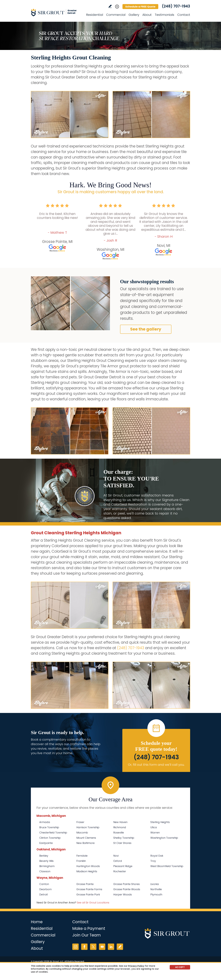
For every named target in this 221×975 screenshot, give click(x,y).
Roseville (118, 832)
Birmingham (47, 866)
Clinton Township (50, 838)
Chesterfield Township (53, 832)
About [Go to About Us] (147, 15)
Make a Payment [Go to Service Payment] (88, 928)
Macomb (82, 832)
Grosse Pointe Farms (89, 889)
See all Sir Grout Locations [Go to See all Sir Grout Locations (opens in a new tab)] (93, 902)
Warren (155, 832)
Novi (116, 855)
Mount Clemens (86, 838)
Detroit (43, 894)
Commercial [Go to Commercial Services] (115, 15)
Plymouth (156, 894)
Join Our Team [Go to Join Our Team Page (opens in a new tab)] (86, 935)
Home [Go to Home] (37, 922)
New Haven (120, 822)
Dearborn (45, 889)
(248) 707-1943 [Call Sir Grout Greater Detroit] (176, 6)
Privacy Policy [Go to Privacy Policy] (136, 966)
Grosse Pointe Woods (126, 889)
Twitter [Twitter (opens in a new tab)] (93, 947)
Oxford (117, 861)
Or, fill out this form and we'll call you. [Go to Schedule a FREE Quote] (156, 764)
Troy (153, 861)
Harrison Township (87, 827)
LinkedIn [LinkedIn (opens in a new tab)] (111, 947)
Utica (153, 827)
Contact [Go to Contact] (183, 15)
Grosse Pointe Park (88, 894)
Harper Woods (122, 894)
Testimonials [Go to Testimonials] (164, 15)
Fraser (80, 822)
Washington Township (164, 838)
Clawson (44, 871)
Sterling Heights (160, 822)
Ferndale (82, 855)
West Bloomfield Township (166, 866)
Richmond (119, 827)
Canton (44, 884)
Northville (156, 889)
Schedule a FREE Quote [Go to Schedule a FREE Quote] (140, 6)
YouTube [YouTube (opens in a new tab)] (102, 947)
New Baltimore (85, 843)
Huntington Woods (88, 866)
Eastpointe (46, 843)
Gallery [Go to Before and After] (134, 15)
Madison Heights (86, 871)
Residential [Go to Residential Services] (94, 15)
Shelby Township (123, 838)
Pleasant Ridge (122, 866)
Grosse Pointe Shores (126, 884)
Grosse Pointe (85, 884)
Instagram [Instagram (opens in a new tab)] (75, 947)
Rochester (119, 871)
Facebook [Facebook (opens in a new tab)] (84, 947)
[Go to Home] (56, 12)
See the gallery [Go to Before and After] (145, 329)
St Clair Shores (122, 843)
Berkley (43, 855)
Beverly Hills (46, 861)
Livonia (154, 884)
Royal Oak (156, 855)
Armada (44, 822)
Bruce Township (49, 827)
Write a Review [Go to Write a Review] (110, 6)
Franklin (81, 861)
